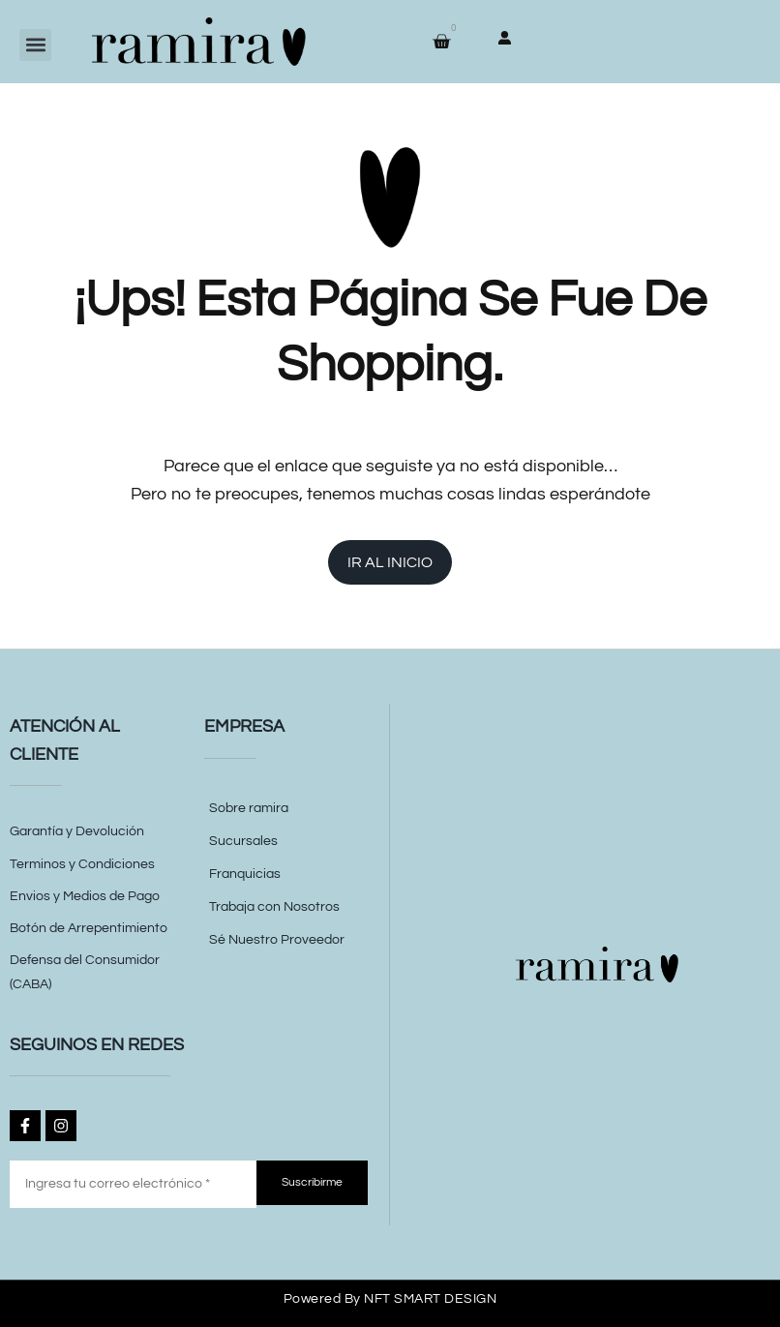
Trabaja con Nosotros (274, 907)
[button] (35, 45)
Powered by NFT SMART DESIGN (390, 1299)
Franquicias (245, 874)
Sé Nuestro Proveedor (277, 940)
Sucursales (243, 841)
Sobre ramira (248, 808)
